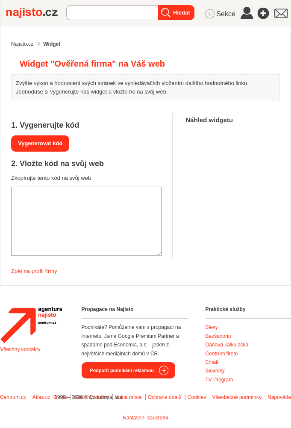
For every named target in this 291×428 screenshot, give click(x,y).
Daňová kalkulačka (227, 345)
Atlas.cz (41, 397)
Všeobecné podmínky (237, 397)
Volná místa (128, 397)
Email (212, 362)
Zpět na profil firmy (34, 271)
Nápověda (279, 397)
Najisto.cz (36, 12)
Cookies (197, 397)
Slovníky (215, 371)
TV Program (219, 380)
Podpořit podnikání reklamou (122, 370)
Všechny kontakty (20, 349)
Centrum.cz (13, 397)
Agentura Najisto (31, 325)
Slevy (212, 327)
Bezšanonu (218, 336)
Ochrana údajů (165, 397)
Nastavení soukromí (145, 418)
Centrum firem (222, 354)
